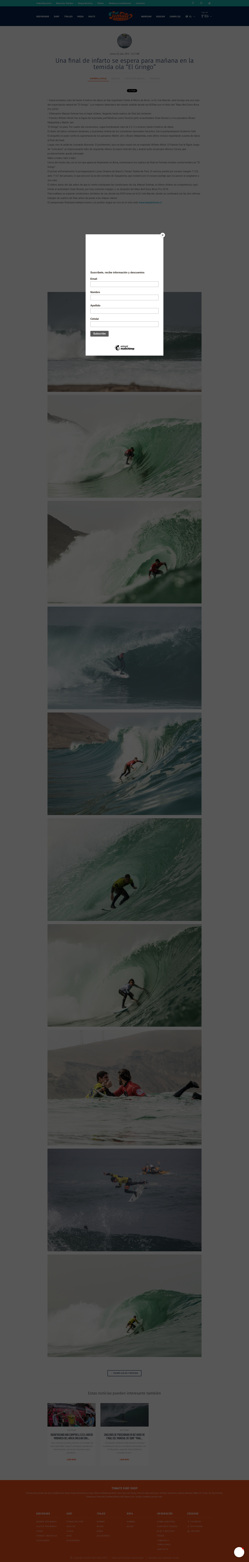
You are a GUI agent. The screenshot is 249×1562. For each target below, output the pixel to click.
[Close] (162, 235)
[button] (239, 1552)
